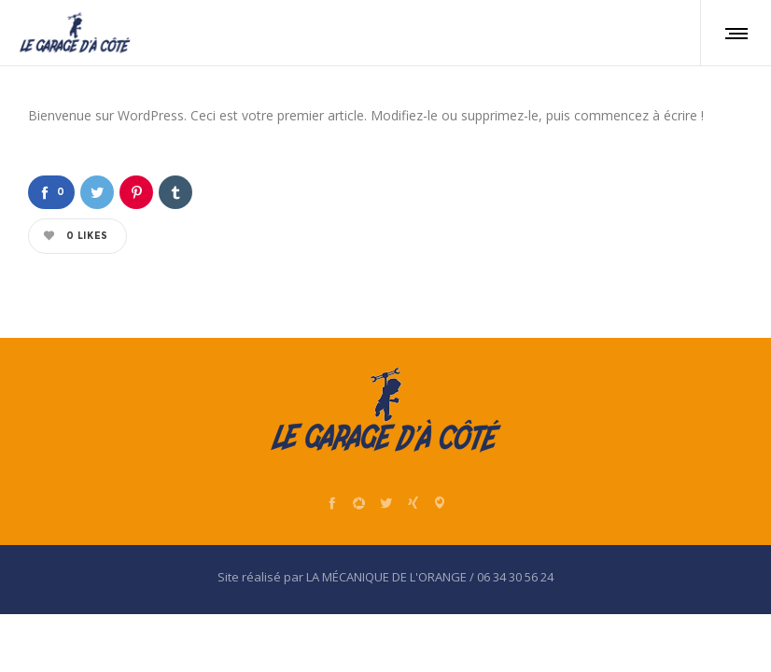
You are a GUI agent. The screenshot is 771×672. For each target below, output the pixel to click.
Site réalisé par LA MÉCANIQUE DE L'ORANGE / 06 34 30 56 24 (385, 576)
